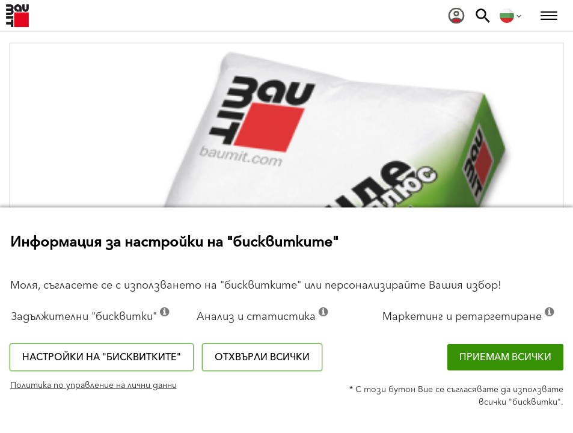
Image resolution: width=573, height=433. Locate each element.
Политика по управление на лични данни (93, 385)
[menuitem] (456, 16)
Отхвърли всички (262, 357)
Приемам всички (505, 357)
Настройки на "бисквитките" (101, 357)
